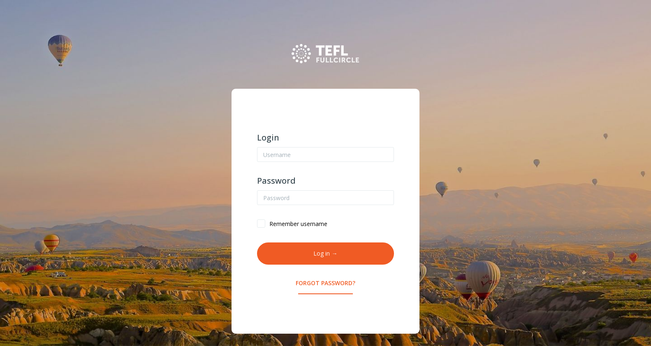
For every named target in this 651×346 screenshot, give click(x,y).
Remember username (298, 224)
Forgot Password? (325, 283)
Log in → (325, 253)
